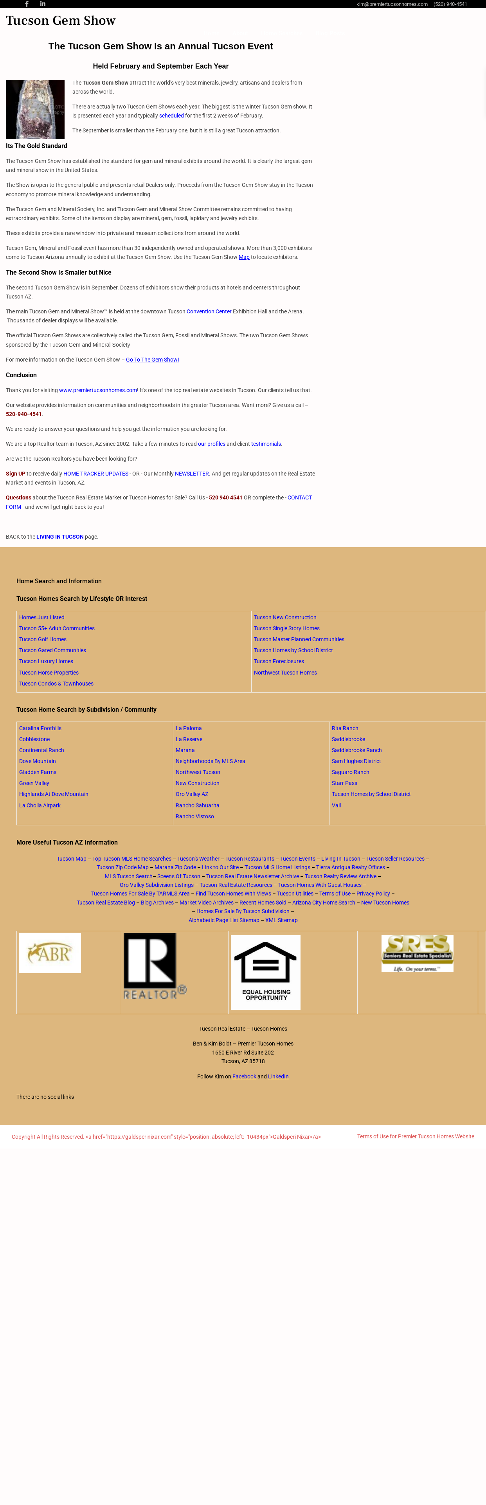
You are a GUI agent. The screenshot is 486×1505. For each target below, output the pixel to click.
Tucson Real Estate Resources (236, 885)
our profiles (211, 444)
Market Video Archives (207, 902)
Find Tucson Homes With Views (233, 893)
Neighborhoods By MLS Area (210, 761)
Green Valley (34, 783)
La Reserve (189, 739)
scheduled (171, 115)
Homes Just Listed (42, 617)
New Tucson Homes (385, 902)
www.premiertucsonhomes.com (98, 390)
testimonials (266, 444)
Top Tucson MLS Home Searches (131, 859)
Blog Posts (330, 33)
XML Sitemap (281, 920)
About (240, 33)
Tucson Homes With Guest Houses (320, 885)
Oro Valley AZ (192, 794)
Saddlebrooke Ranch (357, 750)
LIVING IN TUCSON (60, 537)
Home (211, 33)
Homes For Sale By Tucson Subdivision (243, 911)
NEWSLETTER (192, 473)
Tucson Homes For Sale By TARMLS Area (140, 893)
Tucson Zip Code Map (123, 867)
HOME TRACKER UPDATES (95, 473)
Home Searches (282, 33)
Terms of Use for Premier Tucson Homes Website (415, 1136)
